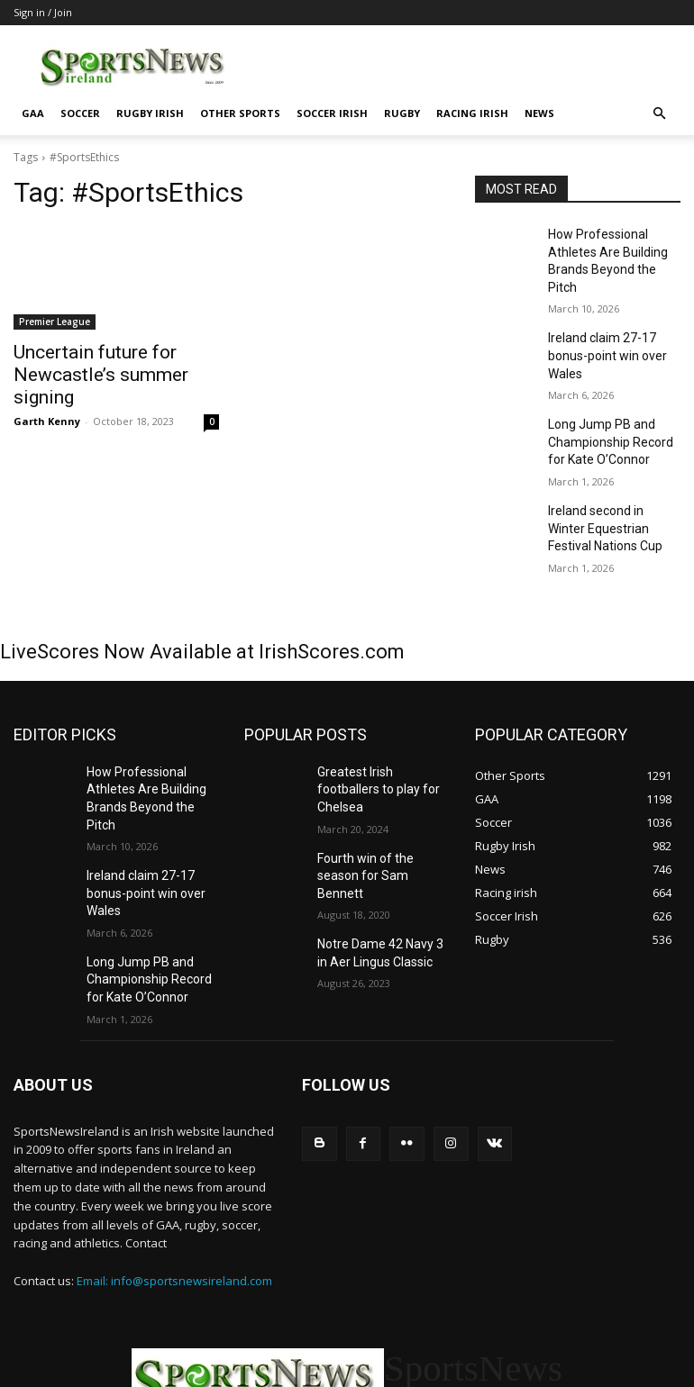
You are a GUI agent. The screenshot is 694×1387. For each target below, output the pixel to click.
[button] (658, 113)
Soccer (80, 113)
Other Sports (240, 113)
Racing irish (472, 113)
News (539, 113)
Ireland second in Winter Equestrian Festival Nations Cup (609, 469)
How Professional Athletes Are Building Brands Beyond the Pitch (609, 248)
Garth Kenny (47, 393)
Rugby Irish (150, 113)
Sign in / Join (43, 12)
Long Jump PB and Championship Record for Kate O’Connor (611, 390)
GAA (33, 113)
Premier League (54, 321)
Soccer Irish (332, 113)
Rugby (402, 113)
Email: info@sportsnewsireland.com (174, 1163)
